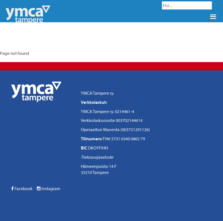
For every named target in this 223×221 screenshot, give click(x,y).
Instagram (48, 188)
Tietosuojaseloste (97, 157)
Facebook (22, 188)
